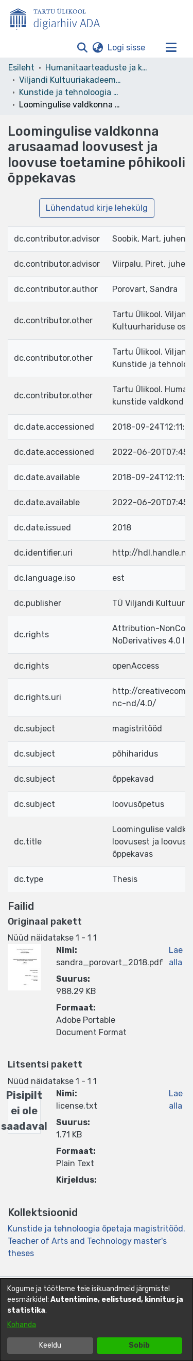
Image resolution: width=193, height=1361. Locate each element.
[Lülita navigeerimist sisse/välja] (170, 48)
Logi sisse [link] (127, 47)
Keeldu (50, 1345)
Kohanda (21, 1324)
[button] (82, 48)
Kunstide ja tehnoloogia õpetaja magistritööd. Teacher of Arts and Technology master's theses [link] (70, 92)
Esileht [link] (21, 67)
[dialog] (96, 1319)
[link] (96, 1241)
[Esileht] (59, 17)
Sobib (139, 1345)
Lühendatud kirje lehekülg (97, 208)
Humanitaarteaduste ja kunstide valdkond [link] (96, 67)
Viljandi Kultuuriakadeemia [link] (70, 80)
